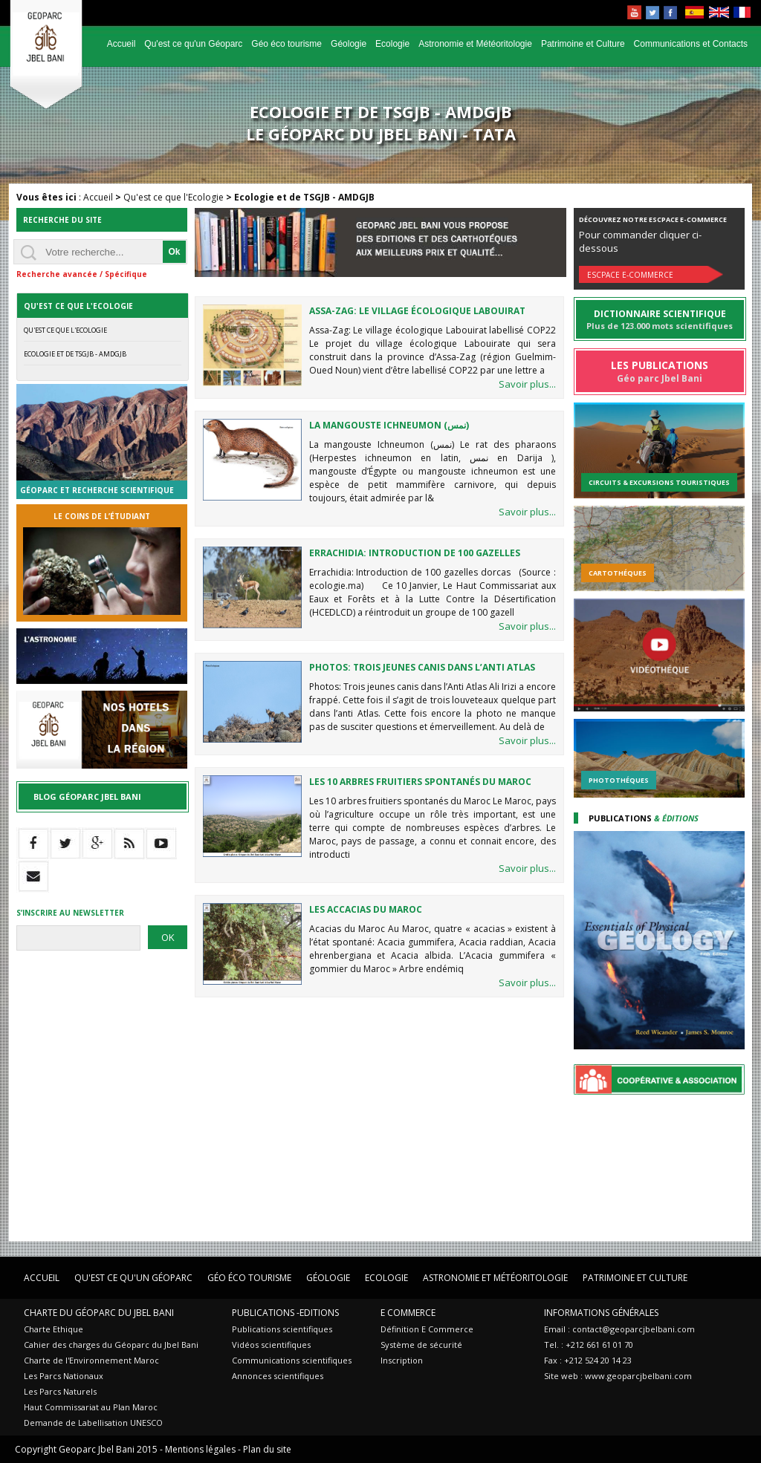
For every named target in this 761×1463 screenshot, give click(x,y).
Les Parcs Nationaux (63, 1375)
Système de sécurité (421, 1344)
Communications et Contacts (691, 44)
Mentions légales (200, 1449)
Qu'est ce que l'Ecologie (173, 197)
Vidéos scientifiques (271, 1344)
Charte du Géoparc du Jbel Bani (99, 1312)
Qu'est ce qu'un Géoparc (193, 44)
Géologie (348, 44)
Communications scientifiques (292, 1360)
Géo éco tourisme (286, 44)
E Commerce (407, 1312)
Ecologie (392, 44)
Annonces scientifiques (277, 1375)
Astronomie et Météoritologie (475, 44)
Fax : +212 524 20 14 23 (588, 1360)
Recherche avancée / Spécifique (81, 274)
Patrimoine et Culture (583, 44)
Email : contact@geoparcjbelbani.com (619, 1329)
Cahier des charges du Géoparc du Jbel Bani (111, 1344)
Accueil (121, 44)
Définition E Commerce (426, 1329)
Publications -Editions (285, 1312)
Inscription (401, 1360)
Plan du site (267, 1449)
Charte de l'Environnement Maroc (91, 1360)
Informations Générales (601, 1312)
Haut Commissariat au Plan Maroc (91, 1407)
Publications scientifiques (282, 1329)
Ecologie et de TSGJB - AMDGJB (75, 354)
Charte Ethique (53, 1329)
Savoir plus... (527, 384)
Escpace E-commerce (630, 275)
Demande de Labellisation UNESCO (93, 1422)
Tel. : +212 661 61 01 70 (588, 1344)
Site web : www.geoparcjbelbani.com (618, 1375)
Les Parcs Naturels (60, 1391)
